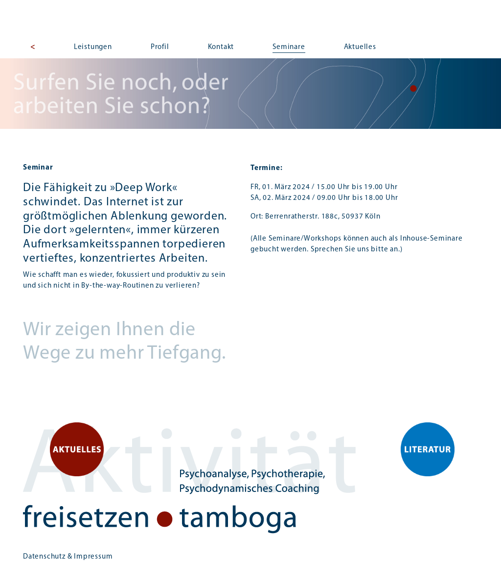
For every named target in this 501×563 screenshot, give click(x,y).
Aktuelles (360, 47)
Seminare (289, 47)
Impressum (93, 557)
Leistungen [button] (93, 47)
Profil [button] (160, 47)
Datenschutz (44, 557)
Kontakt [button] (221, 47)
